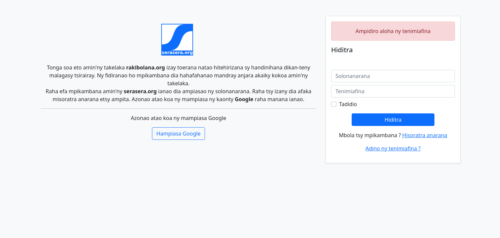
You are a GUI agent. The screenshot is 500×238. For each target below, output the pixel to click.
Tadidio (348, 104)
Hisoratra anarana (424, 135)
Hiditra (392, 119)
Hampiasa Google (178, 133)
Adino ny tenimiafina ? (393, 148)
